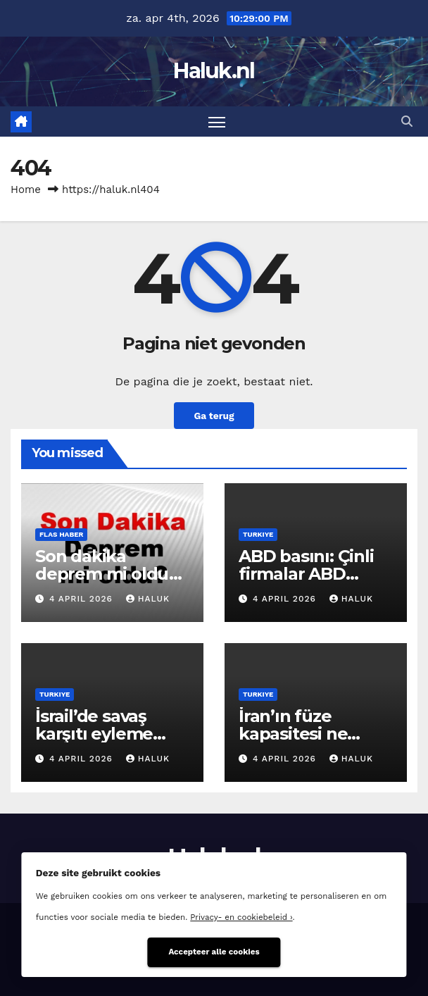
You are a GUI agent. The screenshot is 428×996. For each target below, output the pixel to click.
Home (26, 189)
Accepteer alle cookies (213, 952)
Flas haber (61, 534)
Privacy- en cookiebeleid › (241, 917)
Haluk (148, 599)
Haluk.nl (213, 71)
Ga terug (214, 415)
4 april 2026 (82, 599)
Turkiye (258, 534)
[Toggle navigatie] (217, 121)
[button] (407, 121)
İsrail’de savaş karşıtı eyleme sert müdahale (95, 733)
